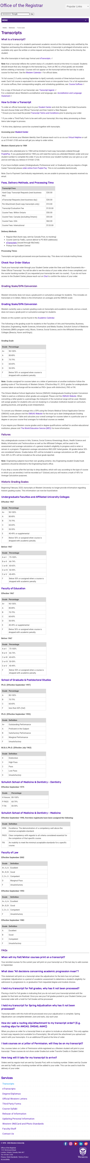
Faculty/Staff (9, 1129)
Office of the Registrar (8, 1148)
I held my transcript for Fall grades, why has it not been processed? (40, 988)
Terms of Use (23, 1157)
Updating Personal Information (18, 1119)
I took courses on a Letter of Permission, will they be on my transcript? (42, 1043)
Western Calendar (33, 72)
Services (12, 28)
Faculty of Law (9, 852)
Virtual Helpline (74, 137)
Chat (46, 276)
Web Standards (12, 1157)
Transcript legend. (47, 90)
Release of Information (14, 1114)
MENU (5, 20)
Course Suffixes (75, 84)
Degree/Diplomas (11, 1094)
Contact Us (8, 1134)
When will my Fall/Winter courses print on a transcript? (33, 957)
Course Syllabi (9, 1109)
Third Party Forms (11, 1104)
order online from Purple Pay (34, 168)
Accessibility (5, 1159)
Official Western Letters (14, 1099)
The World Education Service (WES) (36, 428)
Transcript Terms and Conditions (45, 113)
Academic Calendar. (46, 318)
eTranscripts (8, 1089)
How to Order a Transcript (16, 102)
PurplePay (5, 154)
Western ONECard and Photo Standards (23, 1124)
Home (5, 28)
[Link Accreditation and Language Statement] (52, 58)
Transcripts (8, 1084)
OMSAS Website (69, 396)
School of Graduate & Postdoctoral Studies (26, 679)
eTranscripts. (45, 58)
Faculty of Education (13, 588)
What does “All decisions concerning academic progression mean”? (40, 971)
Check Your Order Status (15, 262)
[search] (15, 14)
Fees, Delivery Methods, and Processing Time (27, 182)
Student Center (45, 107)
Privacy (3, 1157)
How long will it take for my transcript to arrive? (29, 1057)
